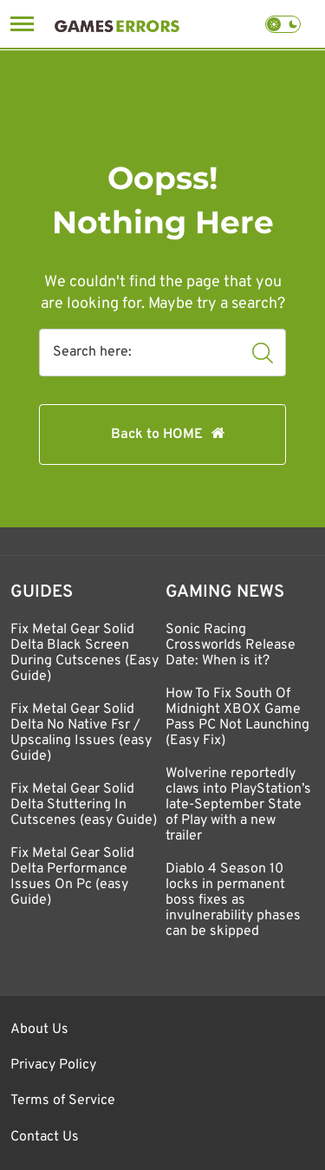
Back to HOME (157, 434)
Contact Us (44, 1137)
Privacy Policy (53, 1065)
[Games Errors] (117, 24)
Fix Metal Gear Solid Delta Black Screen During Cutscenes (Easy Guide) (84, 653)
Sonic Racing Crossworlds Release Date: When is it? (231, 645)
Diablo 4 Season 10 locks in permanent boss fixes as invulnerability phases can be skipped (233, 900)
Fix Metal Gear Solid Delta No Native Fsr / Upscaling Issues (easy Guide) (81, 733)
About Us (39, 1029)
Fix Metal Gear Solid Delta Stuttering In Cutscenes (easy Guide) (83, 805)
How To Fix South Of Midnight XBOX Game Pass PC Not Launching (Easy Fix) (237, 717)
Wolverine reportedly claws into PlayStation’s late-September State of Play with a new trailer (238, 805)
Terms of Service (62, 1100)
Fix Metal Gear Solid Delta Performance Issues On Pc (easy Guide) (72, 877)
